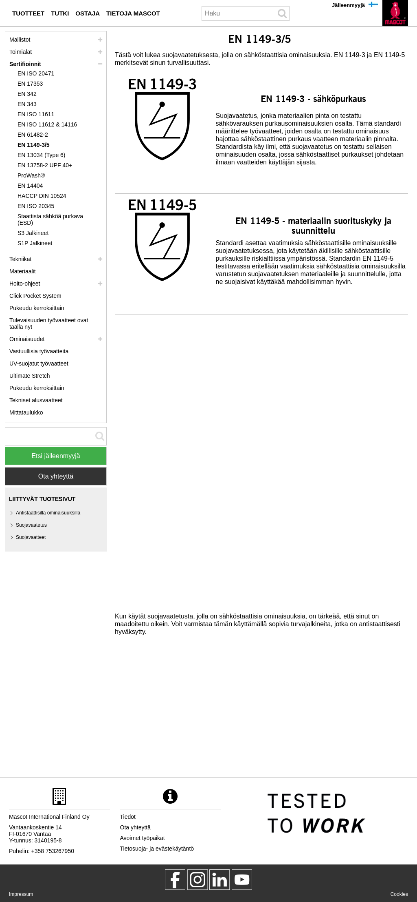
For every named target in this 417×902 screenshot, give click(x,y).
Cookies (399, 894)
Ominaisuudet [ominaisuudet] (26, 339)
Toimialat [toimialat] (20, 52)
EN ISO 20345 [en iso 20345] (36, 206)
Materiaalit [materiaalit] (22, 271)
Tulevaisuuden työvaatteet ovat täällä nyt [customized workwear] (48, 323)
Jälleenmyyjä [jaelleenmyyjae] (348, 5)
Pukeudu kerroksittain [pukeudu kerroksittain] (36, 308)
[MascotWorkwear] (175, 879)
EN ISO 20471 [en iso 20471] (36, 73)
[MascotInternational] (242, 879)
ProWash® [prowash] (31, 175)
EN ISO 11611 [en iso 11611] (36, 114)
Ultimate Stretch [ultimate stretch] (29, 375)
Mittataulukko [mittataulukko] (26, 412)
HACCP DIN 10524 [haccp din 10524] (42, 196)
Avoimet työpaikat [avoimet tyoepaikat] (142, 838)
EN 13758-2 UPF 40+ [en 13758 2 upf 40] (45, 165)
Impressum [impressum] (21, 894)
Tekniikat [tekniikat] (20, 259)
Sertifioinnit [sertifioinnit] (25, 64)
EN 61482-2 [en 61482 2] (33, 134)
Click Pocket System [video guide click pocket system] (35, 296)
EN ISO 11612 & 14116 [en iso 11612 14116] (47, 124)
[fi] (395, 13)
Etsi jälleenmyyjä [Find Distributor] (55, 455)
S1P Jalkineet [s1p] (35, 243)
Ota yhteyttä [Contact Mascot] (55, 476)
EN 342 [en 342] (27, 94)
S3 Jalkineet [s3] (33, 233)
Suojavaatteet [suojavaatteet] (31, 537)
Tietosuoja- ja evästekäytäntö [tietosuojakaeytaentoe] (157, 848)
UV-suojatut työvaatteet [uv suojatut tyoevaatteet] (38, 363)
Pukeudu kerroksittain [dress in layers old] (36, 388)
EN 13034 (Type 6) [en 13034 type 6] (42, 155)
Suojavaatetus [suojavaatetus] (31, 525)
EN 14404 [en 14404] (30, 185)
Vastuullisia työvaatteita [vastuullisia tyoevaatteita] (38, 351)
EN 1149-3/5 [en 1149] (34, 145)
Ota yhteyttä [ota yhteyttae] (135, 827)
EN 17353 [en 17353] (30, 83)
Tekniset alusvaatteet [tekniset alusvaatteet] (36, 400)
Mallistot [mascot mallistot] (19, 39)
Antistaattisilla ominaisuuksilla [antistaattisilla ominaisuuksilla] (48, 513)
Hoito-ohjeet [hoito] (24, 283)
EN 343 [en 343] (27, 104)
